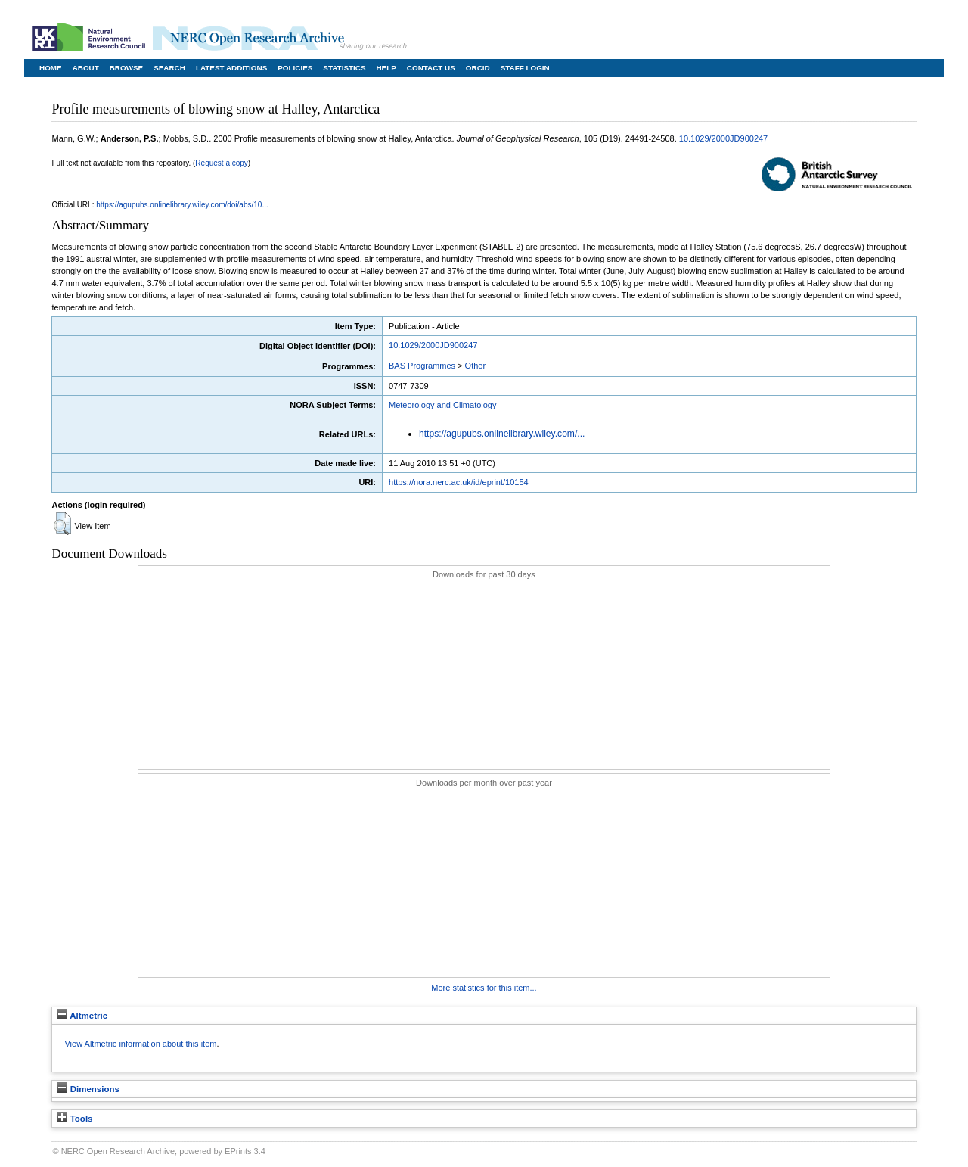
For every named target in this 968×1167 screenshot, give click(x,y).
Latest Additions (231, 68)
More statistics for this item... (483, 987)
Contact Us (431, 68)
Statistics (344, 68)
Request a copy (221, 163)
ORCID (478, 68)
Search (169, 68)
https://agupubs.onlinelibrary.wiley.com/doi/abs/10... (182, 205)
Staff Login (525, 68)
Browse (126, 68)
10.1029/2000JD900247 (723, 138)
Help (386, 68)
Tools (74, 1118)
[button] (62, 523)
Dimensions (88, 1089)
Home (50, 68)
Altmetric (82, 1015)
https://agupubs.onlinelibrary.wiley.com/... (502, 433)
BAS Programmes (422, 365)
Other (475, 365)
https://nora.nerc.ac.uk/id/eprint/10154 (459, 482)
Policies (295, 68)
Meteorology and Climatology (442, 404)
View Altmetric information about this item (140, 1043)
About (86, 68)
